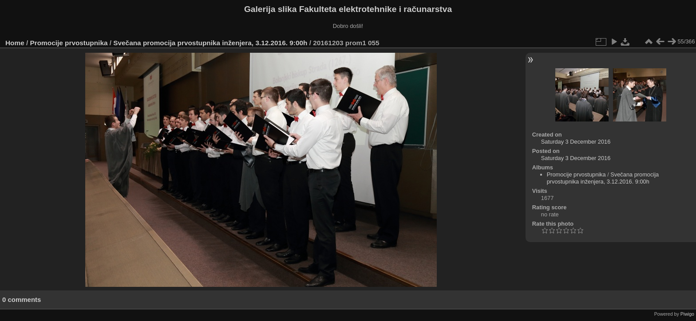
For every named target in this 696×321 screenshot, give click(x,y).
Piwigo (687, 314)
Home (14, 43)
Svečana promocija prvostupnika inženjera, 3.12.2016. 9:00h (210, 43)
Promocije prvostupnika (69, 43)
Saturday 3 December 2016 (576, 141)
